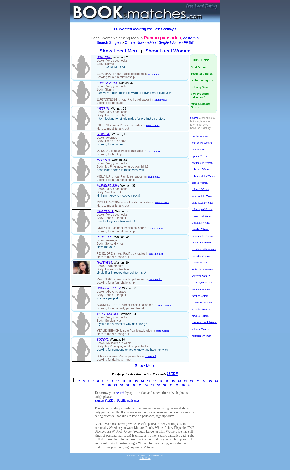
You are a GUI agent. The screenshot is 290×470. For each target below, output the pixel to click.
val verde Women (201, 276)
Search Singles (108, 42)
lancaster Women (201, 256)
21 (185, 381)
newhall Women (200, 315)
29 (115, 385)
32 (133, 385)
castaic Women (200, 262)
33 (140, 385)
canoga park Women (202, 216)
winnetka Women (201, 309)
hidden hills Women (202, 236)
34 (146, 385)
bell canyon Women (202, 209)
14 (142, 381)
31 (127, 385)
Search (194, 118)
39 (177, 385)
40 (183, 385)
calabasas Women (201, 169)
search (120, 393)
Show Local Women (167, 51)
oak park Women (200, 189)
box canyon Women (202, 282)
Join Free (144, 458)
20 (179, 381)
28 (109, 385)
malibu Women (200, 136)
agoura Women (200, 156)
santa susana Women (202, 202)
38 (170, 385)
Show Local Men (118, 51)
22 (191, 381)
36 (158, 385)
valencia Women (200, 329)
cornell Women (200, 182)
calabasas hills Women (203, 176)
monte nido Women (202, 242)
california (191, 38)
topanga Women (200, 295)
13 (136, 381)
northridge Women (201, 335)
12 (130, 381)
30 (121, 385)
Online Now (134, 42)
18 (167, 381)
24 (204, 381)
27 (103, 385)
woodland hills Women (204, 249)
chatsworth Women (202, 302)
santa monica (154, 74)
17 (160, 381)
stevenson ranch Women (204, 322)
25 (210, 381)
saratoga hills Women (203, 196)
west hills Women (201, 222)
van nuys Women (201, 289)
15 (148, 381)
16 (154, 381)
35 (152, 385)
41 (189, 385)
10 (117, 381)
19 (173, 381)
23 (197, 381)
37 (164, 385)
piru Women (198, 149)
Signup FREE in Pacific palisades (117, 400)
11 (123, 381)
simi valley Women (202, 143)
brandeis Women (200, 229)
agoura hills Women (202, 162)
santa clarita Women (202, 269)
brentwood (150, 356)
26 (216, 381)
